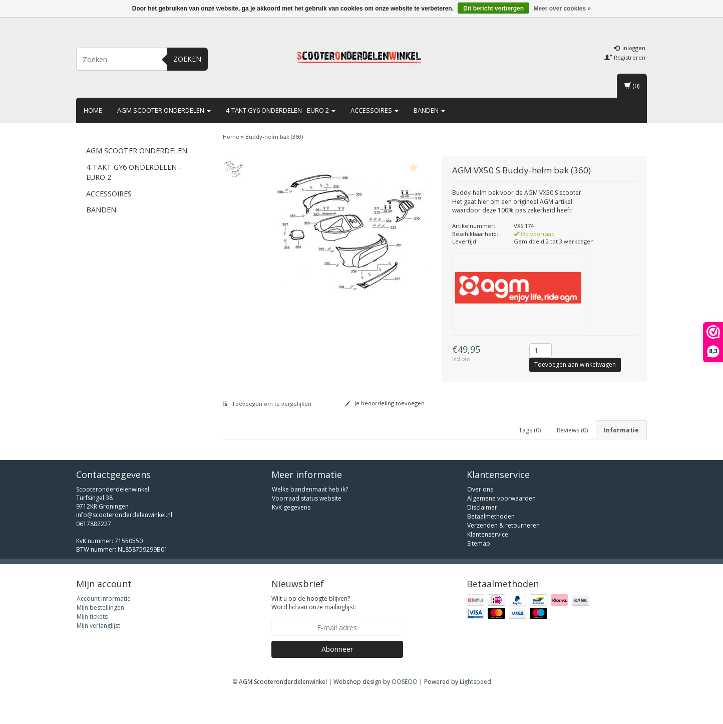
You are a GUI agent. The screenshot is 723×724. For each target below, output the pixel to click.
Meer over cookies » (562, 8)
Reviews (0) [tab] (572, 430)
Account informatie (104, 627)
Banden (429, 110)
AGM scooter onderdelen (164, 110)
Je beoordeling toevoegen (385, 403)
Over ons (480, 518)
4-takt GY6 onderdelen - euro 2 (280, 110)
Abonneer (337, 677)
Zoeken (187, 59)
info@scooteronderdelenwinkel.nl (124, 544)
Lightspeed (475, 710)
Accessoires (374, 110)
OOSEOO (405, 710)
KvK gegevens (291, 536)
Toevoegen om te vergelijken (267, 403)
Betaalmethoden (491, 545)
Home (93, 110)
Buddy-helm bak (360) (274, 136)
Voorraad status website (306, 527)
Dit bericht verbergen (493, 8)
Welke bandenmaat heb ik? (310, 518)
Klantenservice (487, 563)
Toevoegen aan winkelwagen (575, 364)
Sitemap (478, 572)
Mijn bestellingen (100, 636)
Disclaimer (482, 536)
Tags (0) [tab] (530, 430)
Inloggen (629, 48)
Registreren (624, 57)
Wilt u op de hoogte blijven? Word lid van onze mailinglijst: (313, 631)
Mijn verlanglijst (98, 654)
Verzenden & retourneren (503, 554)
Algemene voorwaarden (501, 527)
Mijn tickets (92, 645)
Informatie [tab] (621, 430)
